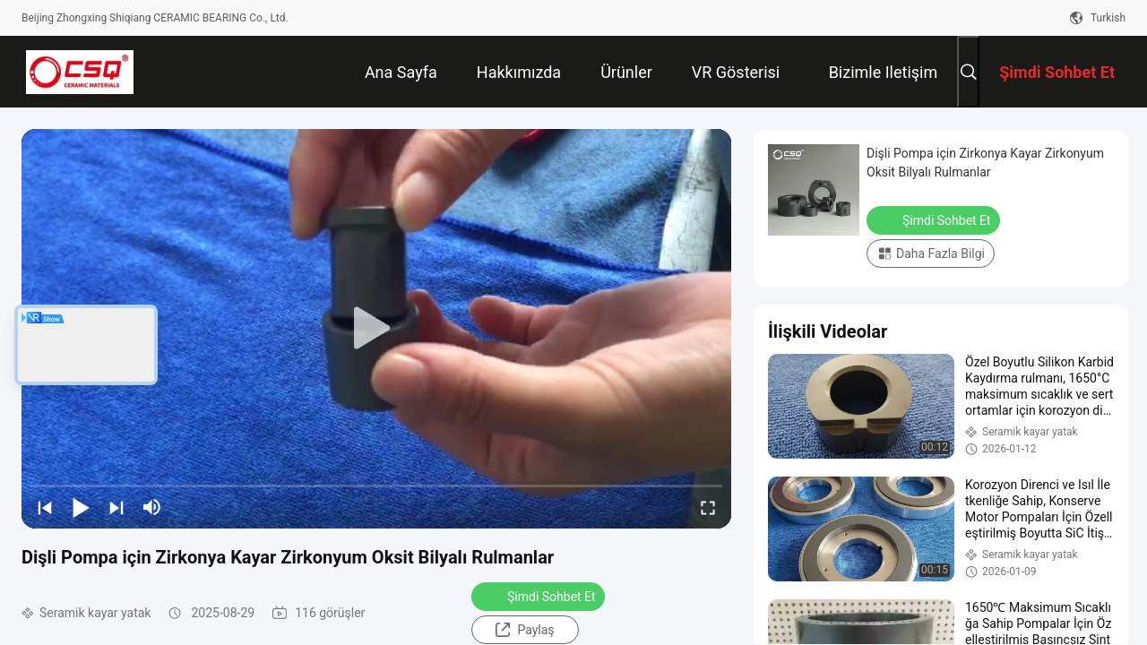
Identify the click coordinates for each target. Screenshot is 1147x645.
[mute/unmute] (152, 507)
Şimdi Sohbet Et (540, 596)
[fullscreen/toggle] (708, 507)
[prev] (45, 507)
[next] (116, 507)
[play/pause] (81, 507)
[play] (376, 328)
